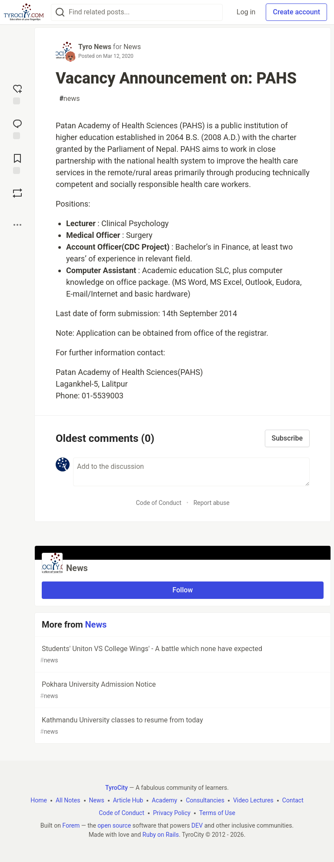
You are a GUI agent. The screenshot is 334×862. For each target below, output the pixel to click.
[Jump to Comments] (17, 128)
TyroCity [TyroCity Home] (116, 787)
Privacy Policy (171, 812)
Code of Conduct (158, 502)
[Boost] (17, 193)
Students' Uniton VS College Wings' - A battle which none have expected (182, 655)
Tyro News (94, 47)
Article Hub (128, 800)
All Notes (68, 800)
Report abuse (212, 502)
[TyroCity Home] (23, 12)
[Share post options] (17, 225)
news (69, 99)
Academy (164, 800)
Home (38, 800)
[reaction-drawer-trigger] (17, 93)
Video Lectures (253, 800)
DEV (197, 825)
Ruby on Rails (161, 834)
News (132, 47)
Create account (296, 12)
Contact (293, 800)
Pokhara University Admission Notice (182, 690)
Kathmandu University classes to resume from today (182, 726)
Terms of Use (217, 812)
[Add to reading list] (17, 163)
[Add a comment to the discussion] (191, 472)
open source (114, 825)
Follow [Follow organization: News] (183, 590)
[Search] (60, 12)
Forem (71, 825)
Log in (246, 12)
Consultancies (205, 800)
